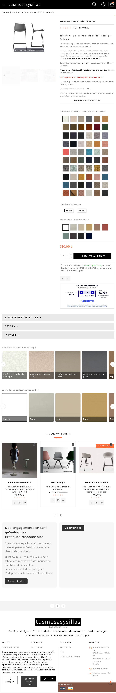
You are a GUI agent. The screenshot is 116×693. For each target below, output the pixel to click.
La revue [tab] (10, 335)
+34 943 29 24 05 (100, 669)
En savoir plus (16, 581)
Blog (62, 652)
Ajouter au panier (94, 256)
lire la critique (82, 27)
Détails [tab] (9, 326)
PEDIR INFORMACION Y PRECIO (87, 100)
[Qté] (68, 256)
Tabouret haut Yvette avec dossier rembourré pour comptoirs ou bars (96, 489)
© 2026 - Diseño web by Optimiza (58, 685)
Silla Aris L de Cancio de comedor (58, 488)
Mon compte (65, 648)
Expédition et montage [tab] (21, 317)
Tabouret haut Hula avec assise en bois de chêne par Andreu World (19, 489)
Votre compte (66, 643)
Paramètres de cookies (70, 657)
